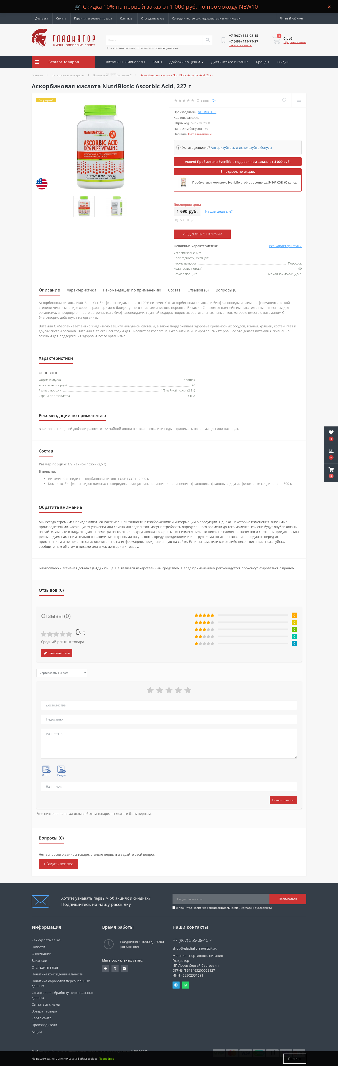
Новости (38, 947)
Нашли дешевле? (219, 211)
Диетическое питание (230, 62)
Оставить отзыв (283, 800)
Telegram (176, 985)
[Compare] (299, 100)
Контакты (126, 18)
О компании (41, 953)
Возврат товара (44, 1011)
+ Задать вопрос (58, 864)
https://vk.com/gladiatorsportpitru (106, 968)
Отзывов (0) (198, 290)
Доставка (41, 18)
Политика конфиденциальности (215, 908)
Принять (294, 1058)
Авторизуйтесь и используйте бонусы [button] (241, 147)
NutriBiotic (207, 112)
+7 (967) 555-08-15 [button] (192, 940)
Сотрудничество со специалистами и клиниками (206, 18)
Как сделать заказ (46, 940)
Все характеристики (285, 246)
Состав (174, 290)
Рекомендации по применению (132, 290)
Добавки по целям (186, 62)
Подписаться (288, 899)
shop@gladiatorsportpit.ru (195, 948)
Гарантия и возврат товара (93, 18)
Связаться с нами (46, 1004)
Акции (111, 73)
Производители (44, 1025)
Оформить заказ (295, 42)
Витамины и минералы (125, 62)
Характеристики (81, 290)
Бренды (262, 62)
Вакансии (39, 960)
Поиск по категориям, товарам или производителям (142, 48)
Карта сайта (41, 1018)
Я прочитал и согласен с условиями (224, 908)
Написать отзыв (57, 653)
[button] (331, 473)
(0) (213, 100)
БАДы (157, 62)
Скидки (283, 62)
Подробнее (106, 1059)
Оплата (61, 18)
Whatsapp (185, 985)
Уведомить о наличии (202, 234)
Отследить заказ (152, 18)
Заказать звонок (240, 45)
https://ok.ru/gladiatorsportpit (115, 968)
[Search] (207, 40)
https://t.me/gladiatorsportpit (124, 968)
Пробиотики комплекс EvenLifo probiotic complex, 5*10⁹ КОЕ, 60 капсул (245, 182)
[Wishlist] (284, 100)
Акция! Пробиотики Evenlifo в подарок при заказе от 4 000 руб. (238, 161)
